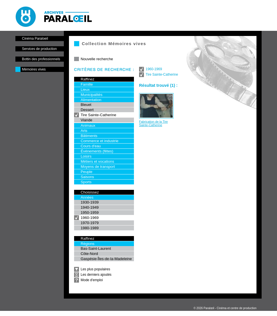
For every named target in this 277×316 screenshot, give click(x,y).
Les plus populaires (95, 269)
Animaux (88, 125)
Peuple (86, 172)
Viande (86, 120)
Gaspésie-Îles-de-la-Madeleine (106, 259)
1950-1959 (90, 212)
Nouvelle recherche (97, 59)
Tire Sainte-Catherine (98, 115)
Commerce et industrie (100, 141)
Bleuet (86, 104)
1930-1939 (90, 202)
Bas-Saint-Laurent (96, 248)
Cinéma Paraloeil (35, 39)
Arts (84, 130)
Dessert (87, 110)
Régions (87, 243)
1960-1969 (90, 218)
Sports (86, 182)
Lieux (85, 89)
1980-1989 (90, 228)
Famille (87, 84)
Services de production (39, 49)
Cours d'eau (91, 146)
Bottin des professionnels (41, 59)
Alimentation (91, 100)
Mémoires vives (34, 69)
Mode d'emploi (92, 280)
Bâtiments (89, 136)
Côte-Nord (89, 253)
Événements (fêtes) (97, 151)
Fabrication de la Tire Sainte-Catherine (153, 123)
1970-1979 (90, 223)
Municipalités (91, 94)
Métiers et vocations (97, 161)
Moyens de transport (98, 166)
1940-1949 (90, 207)
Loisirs (86, 156)
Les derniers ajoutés (96, 275)
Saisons (87, 177)
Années (87, 197)
